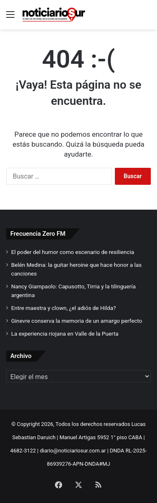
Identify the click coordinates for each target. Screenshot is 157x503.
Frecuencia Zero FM (37, 233)
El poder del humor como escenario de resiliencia (72, 252)
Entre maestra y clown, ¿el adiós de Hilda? (63, 308)
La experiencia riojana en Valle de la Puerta (65, 333)
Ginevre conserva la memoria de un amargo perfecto (76, 320)
